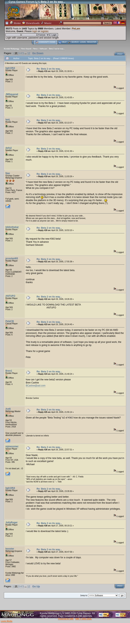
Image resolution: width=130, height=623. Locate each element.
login (34, 31)
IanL (7, 119)
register (44, 31)
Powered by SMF (66, 619)
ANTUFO (10, 296)
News (35, 49)
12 (28, 53)
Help (64, 42)
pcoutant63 (11, 258)
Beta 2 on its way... (57, 49)
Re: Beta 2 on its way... (49, 68)
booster (9, 548)
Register (91, 42)
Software (43, 49)
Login (83, 42)
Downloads (31, 22)
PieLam (76, 28)
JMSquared (11, 94)
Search (75, 42)
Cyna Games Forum (21, 1)
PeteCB (9, 321)
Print (120, 54)
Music (46, 22)
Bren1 (8, 370)
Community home (47, 42)
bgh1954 (10, 68)
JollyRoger (11, 522)
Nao (7, 173)
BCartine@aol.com (35, 385)
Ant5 (8, 409)
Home (15, 22)
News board (26, 49)
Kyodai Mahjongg (11, 49)
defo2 (8, 148)
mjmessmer (12, 446)
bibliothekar (12, 227)
